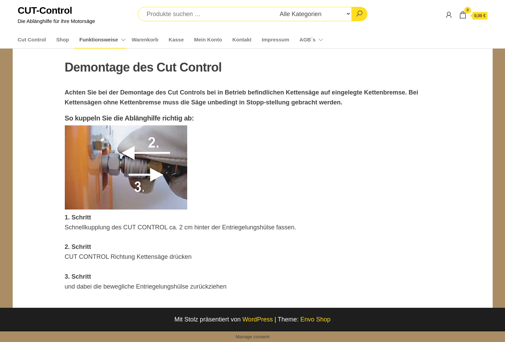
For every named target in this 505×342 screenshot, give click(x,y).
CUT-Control (45, 10)
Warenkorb (145, 39)
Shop (62, 39)
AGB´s (308, 39)
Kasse (176, 39)
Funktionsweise (98, 39)
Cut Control (32, 39)
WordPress (257, 319)
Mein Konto (208, 39)
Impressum (275, 39)
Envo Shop (315, 319)
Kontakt (242, 39)
